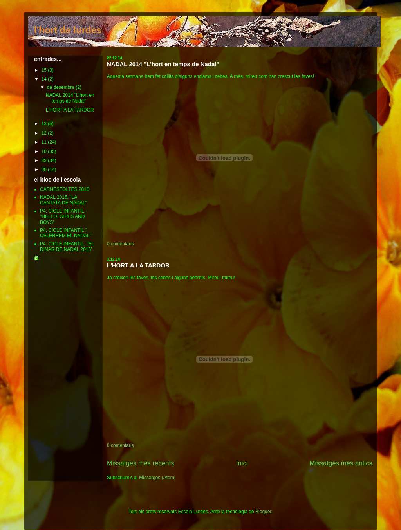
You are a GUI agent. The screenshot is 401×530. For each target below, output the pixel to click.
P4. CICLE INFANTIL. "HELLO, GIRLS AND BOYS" (62, 216)
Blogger (263, 511)
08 (45, 169)
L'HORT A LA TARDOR (138, 265)
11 (45, 142)
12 (45, 133)
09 (45, 160)
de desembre (61, 87)
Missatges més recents (140, 463)
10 (45, 151)
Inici (242, 463)
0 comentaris (120, 244)
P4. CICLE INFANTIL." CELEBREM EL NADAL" (65, 232)
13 (45, 123)
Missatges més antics (341, 463)
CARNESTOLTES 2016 (64, 189)
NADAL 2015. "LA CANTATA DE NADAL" (63, 200)
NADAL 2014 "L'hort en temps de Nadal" (163, 64)
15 (45, 70)
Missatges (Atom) (157, 477)
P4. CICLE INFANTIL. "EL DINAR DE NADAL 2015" (67, 246)
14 (45, 79)
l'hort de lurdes (67, 30)
